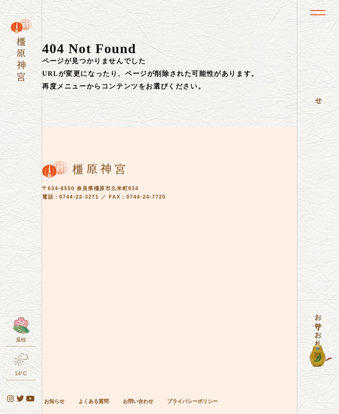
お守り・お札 (318, 322)
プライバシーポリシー (192, 401)
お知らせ (54, 401)
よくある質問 (93, 401)
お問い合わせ (138, 401)
